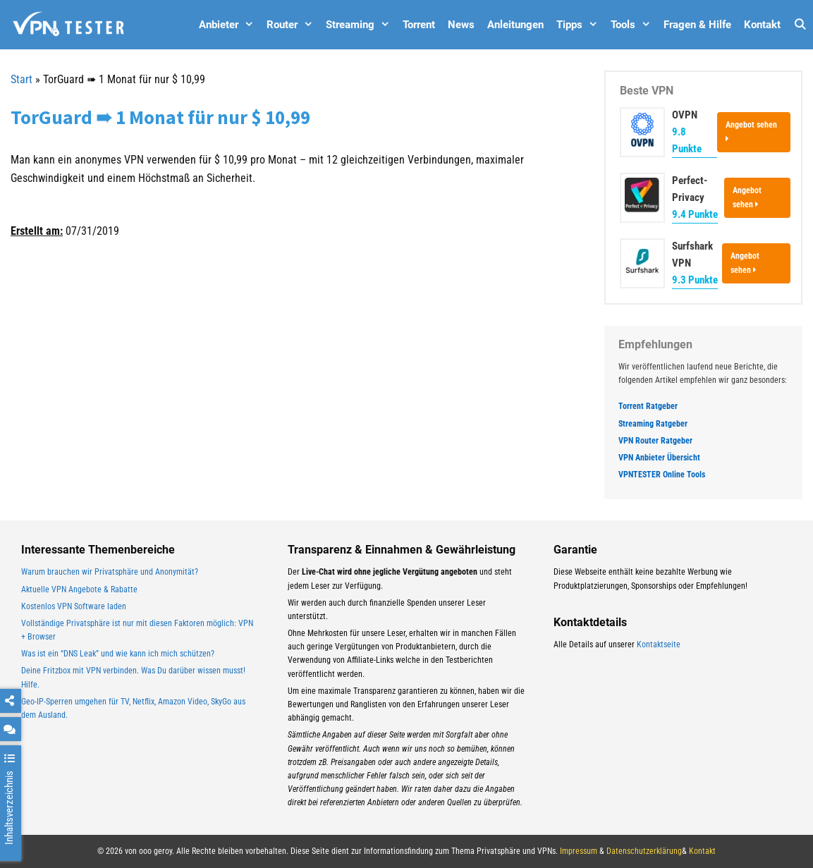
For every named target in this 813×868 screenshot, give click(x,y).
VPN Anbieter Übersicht (659, 458)
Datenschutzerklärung (644, 851)
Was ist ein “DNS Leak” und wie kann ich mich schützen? (117, 654)
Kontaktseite (658, 644)
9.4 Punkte (695, 214)
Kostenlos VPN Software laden (73, 606)
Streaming (361, 24)
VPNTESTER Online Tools (661, 474)
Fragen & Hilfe (697, 24)
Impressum (578, 851)
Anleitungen (515, 24)
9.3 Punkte (695, 280)
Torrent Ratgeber (648, 406)
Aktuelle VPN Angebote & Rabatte (79, 589)
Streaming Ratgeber (652, 424)
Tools (634, 24)
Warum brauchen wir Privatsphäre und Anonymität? (109, 572)
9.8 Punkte (687, 140)
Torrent (419, 24)
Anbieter (229, 24)
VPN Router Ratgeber (655, 441)
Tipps (580, 24)
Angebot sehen (751, 131)
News (461, 24)
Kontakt (762, 24)
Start (21, 79)
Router (293, 24)
